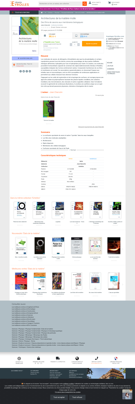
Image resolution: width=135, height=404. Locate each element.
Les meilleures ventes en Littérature (23, 317)
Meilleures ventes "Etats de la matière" (28, 269)
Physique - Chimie (29, 341)
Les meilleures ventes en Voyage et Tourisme (26, 323)
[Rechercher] (61, 4)
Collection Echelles (57, 25)
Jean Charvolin (45, 25)
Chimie (21, 341)
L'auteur (110, 66)
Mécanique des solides (40, 337)
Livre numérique (54, 377)
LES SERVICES (73, 370)
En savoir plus (100, 95)
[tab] (56, 35)
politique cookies (68, 384)
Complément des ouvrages (76, 374)
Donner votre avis (61, 27)
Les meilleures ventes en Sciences (22, 315)
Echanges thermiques (32, 339)
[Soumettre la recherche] (85, 4)
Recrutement (72, 375)
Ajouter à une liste (25, 58)
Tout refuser (77, 397)
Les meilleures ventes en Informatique (23, 309)
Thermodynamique (46, 339)
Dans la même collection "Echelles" (25, 198)
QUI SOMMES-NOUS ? (17, 370)
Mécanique (29, 335)
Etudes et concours (24, 343)
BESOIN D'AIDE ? (54, 370)
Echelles (81, 166)
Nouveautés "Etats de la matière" (26, 233)
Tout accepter (59, 397)
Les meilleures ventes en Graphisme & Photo (25, 307)
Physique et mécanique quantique (51, 331)
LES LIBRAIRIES (34, 370)
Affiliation (71, 372)
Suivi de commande (55, 372)
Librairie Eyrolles (34, 372)
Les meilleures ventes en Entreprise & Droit (25, 313)
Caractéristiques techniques (113, 72)
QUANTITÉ (75, 42)
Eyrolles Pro (33, 374)
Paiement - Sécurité (55, 375)
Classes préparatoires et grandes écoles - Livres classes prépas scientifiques (55, 343)
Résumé (109, 63)
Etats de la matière (47, 329)
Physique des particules (48, 333)
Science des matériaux (34, 347)
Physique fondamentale (33, 329)
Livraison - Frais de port (56, 374)
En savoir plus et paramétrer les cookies (67, 392)
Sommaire (110, 69)
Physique (21, 329)
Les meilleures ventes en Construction (23, 311)
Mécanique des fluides (40, 335)
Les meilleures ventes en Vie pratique (23, 321)
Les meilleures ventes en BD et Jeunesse (24, 325)
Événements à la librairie (75, 377)
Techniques (22, 347)
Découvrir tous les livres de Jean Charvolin (91, 127)
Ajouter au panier (91, 44)
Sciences (15, 329)
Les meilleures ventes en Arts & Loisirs (23, 319)
